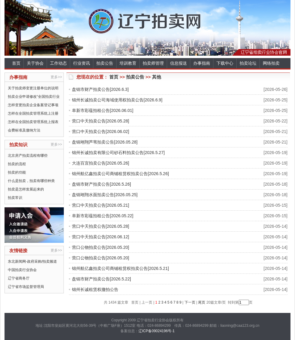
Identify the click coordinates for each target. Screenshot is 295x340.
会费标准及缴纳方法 (24, 130)
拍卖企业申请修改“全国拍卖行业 (34, 96)
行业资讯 (81, 63)
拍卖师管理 (153, 63)
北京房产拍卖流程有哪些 (28, 155)
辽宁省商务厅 (19, 278)
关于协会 (35, 63)
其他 (156, 76)
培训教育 (128, 63)
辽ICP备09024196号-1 (156, 331)
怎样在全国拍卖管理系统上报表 (33, 122)
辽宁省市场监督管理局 (26, 287)
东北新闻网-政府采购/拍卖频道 (32, 261)
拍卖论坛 (248, 63)
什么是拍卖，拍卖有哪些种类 (31, 181)
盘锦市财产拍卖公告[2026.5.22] (101, 279)
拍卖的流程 (17, 164)
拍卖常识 (15, 198)
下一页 (190, 302)
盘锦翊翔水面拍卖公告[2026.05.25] (105, 194)
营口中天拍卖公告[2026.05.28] (100, 121)
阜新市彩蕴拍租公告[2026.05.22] (102, 215)
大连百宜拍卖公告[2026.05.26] (100, 163)
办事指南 (201, 63)
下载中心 (224, 63)
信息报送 (178, 63)
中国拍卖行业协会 (22, 270)
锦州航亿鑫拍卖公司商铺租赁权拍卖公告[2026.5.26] (120, 173)
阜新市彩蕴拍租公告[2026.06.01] (102, 110)
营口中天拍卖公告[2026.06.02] (100, 131)
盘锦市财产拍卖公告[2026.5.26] (101, 184)
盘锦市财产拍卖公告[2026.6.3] (100, 89)
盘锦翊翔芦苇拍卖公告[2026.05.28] (105, 142)
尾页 (201, 302)
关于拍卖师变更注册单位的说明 (33, 88)
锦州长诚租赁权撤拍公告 (95, 289)
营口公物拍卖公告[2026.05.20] (100, 247)
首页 (16, 63)
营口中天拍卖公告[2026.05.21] (100, 205)
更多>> (56, 77)
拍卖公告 (104, 63)
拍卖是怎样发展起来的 (26, 189)
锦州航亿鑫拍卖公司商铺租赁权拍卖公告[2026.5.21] (120, 268)
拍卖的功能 (17, 172)
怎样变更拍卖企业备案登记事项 (33, 105)
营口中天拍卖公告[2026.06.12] (100, 236)
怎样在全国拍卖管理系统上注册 (33, 113)
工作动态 (58, 63)
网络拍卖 (271, 63)
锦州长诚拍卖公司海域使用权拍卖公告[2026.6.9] (117, 99)
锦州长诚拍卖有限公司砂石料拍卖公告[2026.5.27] (118, 152)
